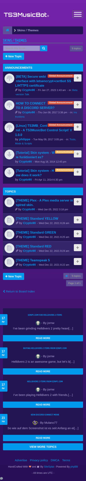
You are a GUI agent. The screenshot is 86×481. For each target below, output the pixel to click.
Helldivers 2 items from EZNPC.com (45, 381)
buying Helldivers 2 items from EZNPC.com (45, 348)
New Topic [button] (13, 56)
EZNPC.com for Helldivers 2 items (45, 315)
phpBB (74, 466)
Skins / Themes (15, 40)
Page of (74, 283)
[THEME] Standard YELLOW (37, 218)
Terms (66, 460)
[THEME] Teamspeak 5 (33, 260)
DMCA (55, 460)
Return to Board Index (19, 291)
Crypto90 (28, 90)
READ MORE (43, 338)
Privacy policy (39, 460)
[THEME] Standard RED (33, 246)
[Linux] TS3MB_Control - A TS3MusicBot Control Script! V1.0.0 (43, 130)
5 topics (76, 48)
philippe (24, 139)
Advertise (21, 460)
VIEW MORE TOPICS (42, 446)
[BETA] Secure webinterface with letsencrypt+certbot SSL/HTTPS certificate (43, 81)
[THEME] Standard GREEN (36, 232)
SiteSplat (48, 466)
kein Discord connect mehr (45, 414)
